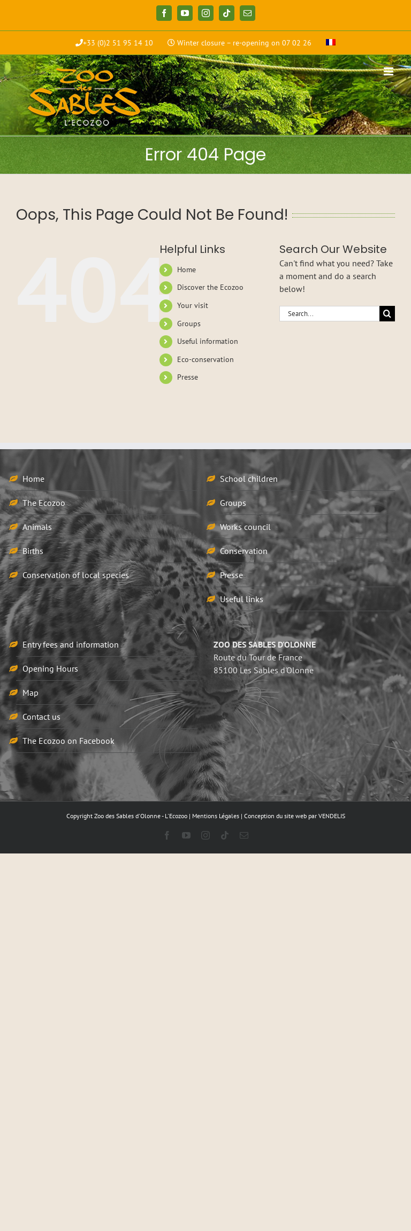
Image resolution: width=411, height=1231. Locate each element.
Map (30, 692)
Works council (245, 526)
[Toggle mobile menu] (389, 71)
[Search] (387, 313)
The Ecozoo (43, 502)
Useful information (207, 341)
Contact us (41, 716)
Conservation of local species (75, 575)
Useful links (241, 599)
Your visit (192, 305)
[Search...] (329, 313)
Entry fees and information (70, 644)
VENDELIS (331, 816)
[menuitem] (330, 43)
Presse (187, 377)
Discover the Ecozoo (210, 287)
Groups (189, 323)
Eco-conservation (205, 359)
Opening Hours (50, 668)
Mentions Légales (215, 816)
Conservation (244, 550)
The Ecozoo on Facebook (68, 740)
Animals (37, 526)
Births (32, 550)
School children (249, 478)
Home (186, 269)
